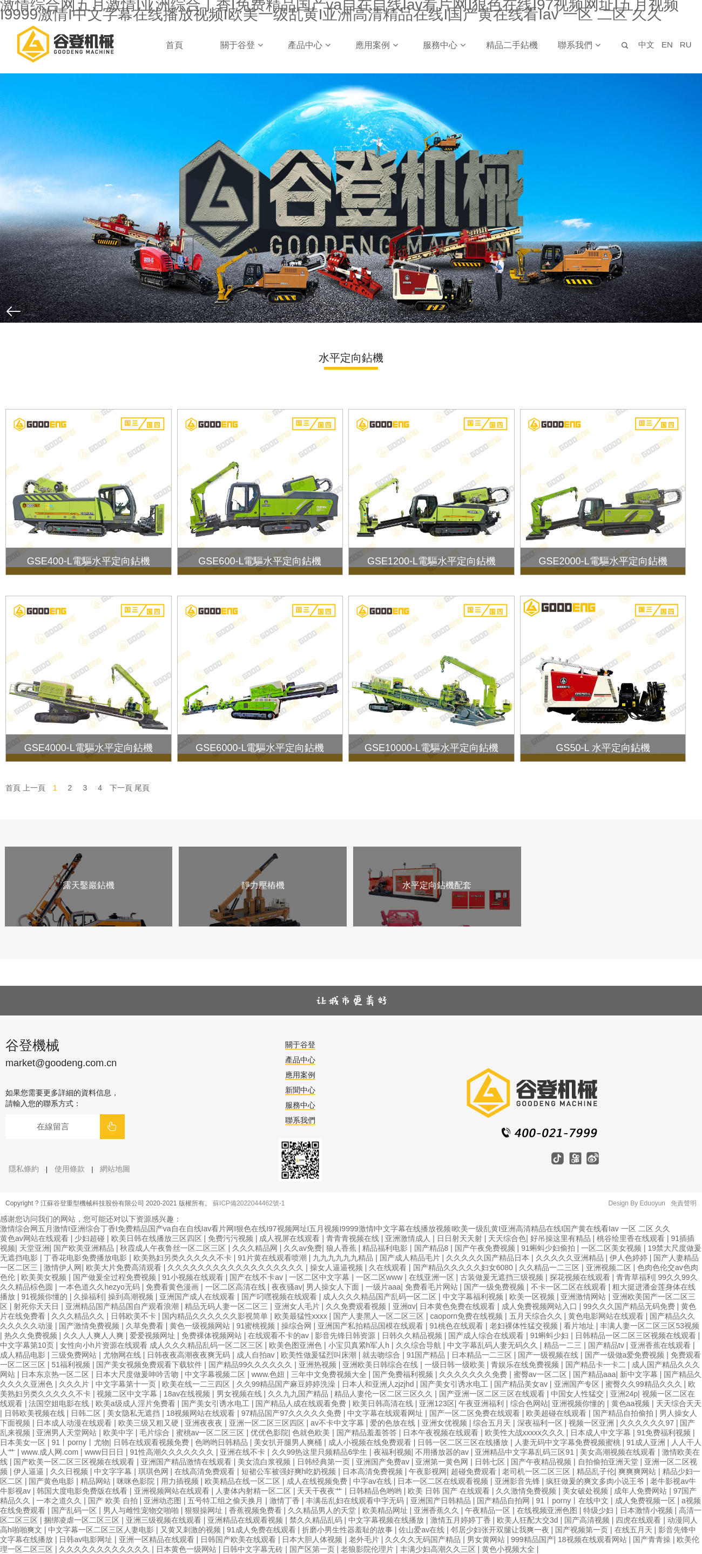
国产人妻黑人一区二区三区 (379, 1316)
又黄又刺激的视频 (191, 1529)
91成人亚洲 (646, 1442)
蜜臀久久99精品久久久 (644, 1384)
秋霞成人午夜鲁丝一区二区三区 (174, 1248)
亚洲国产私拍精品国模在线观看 (372, 1325)
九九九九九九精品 (344, 1257)
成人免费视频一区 (646, 1500)
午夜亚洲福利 (482, 1403)
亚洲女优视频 (445, 1423)
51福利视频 (71, 1364)
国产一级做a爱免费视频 (626, 1355)
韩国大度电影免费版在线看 (83, 1491)
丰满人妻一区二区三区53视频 (649, 1325)
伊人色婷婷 (630, 1257)
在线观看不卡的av (279, 1335)
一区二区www (380, 1277)
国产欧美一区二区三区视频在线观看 (75, 1461)
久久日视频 (70, 1471)
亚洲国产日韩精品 (441, 1500)
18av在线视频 (188, 1393)
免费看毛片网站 (432, 1287)
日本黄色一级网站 (187, 1549)
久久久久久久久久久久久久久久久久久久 (236, 1267)
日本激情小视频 (647, 1510)
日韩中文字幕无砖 (253, 1549)
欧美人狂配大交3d (528, 1520)
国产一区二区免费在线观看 (475, 1413)
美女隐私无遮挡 (134, 1413)
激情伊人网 (63, 1267)
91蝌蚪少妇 (550, 1335)
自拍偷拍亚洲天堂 (609, 1461)
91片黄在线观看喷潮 (273, 1257)
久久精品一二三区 (550, 1267)
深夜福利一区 (541, 1423)
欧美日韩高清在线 (384, 1403)
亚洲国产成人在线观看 (198, 1296)
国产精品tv (607, 1345)
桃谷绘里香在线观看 (632, 1238)
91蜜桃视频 (257, 1325)
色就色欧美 (312, 1432)
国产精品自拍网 (504, 1500)
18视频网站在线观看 (201, 1413)
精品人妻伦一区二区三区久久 (384, 1393)
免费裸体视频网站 (212, 1335)
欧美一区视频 (533, 1296)
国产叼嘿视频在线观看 (280, 1296)
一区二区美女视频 (612, 1248)
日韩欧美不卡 (134, 1316)
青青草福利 (635, 1277)
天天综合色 (507, 1238)
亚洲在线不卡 (243, 1452)
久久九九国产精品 (299, 1393)
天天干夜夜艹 (321, 1491)
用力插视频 (181, 1481)
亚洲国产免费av (383, 1461)
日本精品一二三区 (482, 1355)
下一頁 (121, 787)
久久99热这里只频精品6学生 (320, 1452)
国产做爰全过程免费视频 (115, 1277)
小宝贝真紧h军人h (360, 1345)
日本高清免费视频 (373, 1471)
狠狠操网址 (205, 1510)
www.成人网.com (50, 1452)
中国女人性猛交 (578, 1393)
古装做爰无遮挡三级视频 (502, 1277)
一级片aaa (383, 1287)
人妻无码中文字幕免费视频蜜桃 (569, 1442)
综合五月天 (493, 1423)
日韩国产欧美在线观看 (239, 1539)
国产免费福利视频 (404, 1374)
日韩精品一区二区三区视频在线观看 (636, 1335)
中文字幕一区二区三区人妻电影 (102, 1529)
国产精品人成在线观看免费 (301, 1403)
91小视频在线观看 (193, 1277)
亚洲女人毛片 (298, 1306)
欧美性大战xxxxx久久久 (525, 1432)
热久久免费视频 (31, 1335)
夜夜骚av (287, 1287)
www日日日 (105, 1452)
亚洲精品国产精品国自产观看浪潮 (123, 1306)
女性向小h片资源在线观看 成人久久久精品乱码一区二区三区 (162, 1345)
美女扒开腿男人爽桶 (289, 1442)
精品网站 (96, 1481)
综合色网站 (529, 1403)
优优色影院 (269, 1432)
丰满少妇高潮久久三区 (439, 1549)
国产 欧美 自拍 (114, 1500)
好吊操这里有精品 (561, 1238)
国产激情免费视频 (90, 1325)
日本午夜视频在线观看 (442, 1432)
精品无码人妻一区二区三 (227, 1306)
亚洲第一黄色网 (442, 1461)
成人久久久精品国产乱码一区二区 (380, 1296)
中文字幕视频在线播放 (387, 1520)
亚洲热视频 (319, 1364)
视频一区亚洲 (592, 1423)
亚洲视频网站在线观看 (173, 1491)
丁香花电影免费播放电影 (86, 1257)
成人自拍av (257, 1355)
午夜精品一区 (488, 1510)
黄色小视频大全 (509, 1549)
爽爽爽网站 (638, 1471)
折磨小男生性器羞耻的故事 (348, 1529)
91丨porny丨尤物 (80, 1442)
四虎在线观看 (639, 1520)
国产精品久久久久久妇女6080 (464, 1267)
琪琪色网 (154, 1471)
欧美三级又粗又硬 (149, 1423)
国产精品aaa (594, 1374)
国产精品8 (432, 1248)
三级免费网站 (75, 1355)
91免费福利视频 (665, 1432)
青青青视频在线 (353, 1238)
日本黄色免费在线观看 (458, 1306)
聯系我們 (579, 45)
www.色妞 (269, 1374)
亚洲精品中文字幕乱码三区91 (525, 1452)
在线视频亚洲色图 (548, 1510)
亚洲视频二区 (609, 1267)
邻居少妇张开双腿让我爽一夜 (501, 1529)
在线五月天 (634, 1529)
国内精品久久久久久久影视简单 (216, 1316)
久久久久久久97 (648, 1423)
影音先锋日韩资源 (346, 1335)
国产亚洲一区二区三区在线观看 (493, 1393)
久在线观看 (389, 1267)
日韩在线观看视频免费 (152, 1442)
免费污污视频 (231, 1238)
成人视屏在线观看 (290, 1238)
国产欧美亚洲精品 (84, 1248)
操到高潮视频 (132, 1296)
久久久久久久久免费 (474, 1374)
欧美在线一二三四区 (197, 1384)
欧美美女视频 (45, 1277)
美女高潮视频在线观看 (619, 1452)
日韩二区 (87, 1413)
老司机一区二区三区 (537, 1471)
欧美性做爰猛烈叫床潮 (320, 1355)
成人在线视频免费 (318, 1481)
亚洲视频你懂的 (579, 1403)
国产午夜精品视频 (542, 1461)
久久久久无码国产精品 (424, 1539)
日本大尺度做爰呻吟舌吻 (138, 1374)
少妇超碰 (91, 1238)
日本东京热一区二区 (56, 1374)
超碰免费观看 (474, 1471)
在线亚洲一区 (432, 1277)
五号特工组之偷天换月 (226, 1500)
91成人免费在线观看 (262, 1529)
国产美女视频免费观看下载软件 (150, 1364)
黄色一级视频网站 (201, 1325)
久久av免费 (303, 1248)
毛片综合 (155, 1432)
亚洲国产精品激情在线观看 (187, 1461)
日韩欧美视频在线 (35, 1413)
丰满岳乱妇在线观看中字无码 (356, 1500)
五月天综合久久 (536, 1316)
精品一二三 (564, 1345)
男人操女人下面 (333, 1287)
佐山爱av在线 (423, 1529)
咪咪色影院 (137, 1481)
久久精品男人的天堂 (323, 1510)
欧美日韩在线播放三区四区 (157, 1238)
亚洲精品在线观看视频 (246, 1520)
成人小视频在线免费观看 (371, 1442)
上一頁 (34, 787)
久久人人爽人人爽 (94, 1335)
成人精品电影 (24, 1355)
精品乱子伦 (596, 1471)
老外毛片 (365, 1539)
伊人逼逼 (30, 1471)
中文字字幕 (114, 1471)
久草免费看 (146, 1325)
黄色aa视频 (631, 1403)
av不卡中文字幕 (338, 1423)
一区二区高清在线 (236, 1287)
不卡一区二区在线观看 (570, 1287)
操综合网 (297, 1325)
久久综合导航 (419, 1345)
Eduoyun (652, 1203)
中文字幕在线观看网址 (386, 1413)
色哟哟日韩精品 (222, 1442)
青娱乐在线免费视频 (526, 1364)
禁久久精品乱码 (317, 1520)
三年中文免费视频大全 (330, 1374)
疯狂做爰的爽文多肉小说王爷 (596, 1481)
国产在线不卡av (257, 1277)
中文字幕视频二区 (216, 1374)
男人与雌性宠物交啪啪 (142, 1510)
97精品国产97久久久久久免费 (292, 1413)
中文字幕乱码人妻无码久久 (493, 1345)
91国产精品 (427, 1355)
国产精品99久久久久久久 (251, 1364)
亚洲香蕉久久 (437, 1510)
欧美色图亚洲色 (296, 1345)
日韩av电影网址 (86, 1539)
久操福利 (88, 1296)
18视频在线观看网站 (593, 1539)
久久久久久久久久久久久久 (105, 1549)
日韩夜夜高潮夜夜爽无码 (189, 1355)
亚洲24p (624, 1393)
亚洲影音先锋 (518, 1481)
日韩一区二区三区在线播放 (463, 1442)
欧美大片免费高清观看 (125, 1267)
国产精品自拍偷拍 (624, 1413)
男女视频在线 (240, 1393)
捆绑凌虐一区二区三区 (83, 1520)
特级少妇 (599, 1510)
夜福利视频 (392, 1452)
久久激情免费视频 (527, 1491)
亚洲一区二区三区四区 (268, 1423)
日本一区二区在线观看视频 (443, 1481)
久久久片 (75, 1384)
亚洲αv (404, 1306)
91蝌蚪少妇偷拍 (549, 1248)
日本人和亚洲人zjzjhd (379, 1384)
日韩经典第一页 (324, 1461)
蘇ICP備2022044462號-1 (249, 1203)
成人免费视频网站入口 (540, 1306)
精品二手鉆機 (512, 45)
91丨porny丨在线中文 (573, 1500)
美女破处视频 (586, 1491)
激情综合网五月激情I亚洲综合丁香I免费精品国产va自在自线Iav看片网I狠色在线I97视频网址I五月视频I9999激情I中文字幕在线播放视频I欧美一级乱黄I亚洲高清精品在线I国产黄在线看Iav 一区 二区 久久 (335, 1228)
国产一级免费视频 (495, 1287)
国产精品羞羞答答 (367, 1432)
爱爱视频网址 (153, 1335)
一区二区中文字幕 (320, 1277)
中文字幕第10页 (28, 1345)
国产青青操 (653, 1539)
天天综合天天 (678, 1403)
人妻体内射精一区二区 (254, 1491)
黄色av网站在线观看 (35, 1238)
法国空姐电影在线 (60, 1403)
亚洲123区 (436, 1403)
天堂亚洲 (34, 1248)
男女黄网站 (487, 1539)
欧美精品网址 (386, 1510)
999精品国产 (532, 1539)
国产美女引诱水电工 (455, 1384)
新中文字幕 (640, 1374)
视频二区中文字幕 (128, 1393)
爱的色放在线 (393, 1423)
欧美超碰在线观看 (557, 1413)
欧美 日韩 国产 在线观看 (450, 1491)
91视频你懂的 (45, 1296)
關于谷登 (241, 45)
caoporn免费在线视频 (467, 1316)
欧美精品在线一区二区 (243, 1481)
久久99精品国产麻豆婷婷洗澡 (287, 1384)
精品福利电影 (386, 1248)
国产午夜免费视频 (486, 1248)
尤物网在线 (123, 1355)
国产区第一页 (313, 1549)
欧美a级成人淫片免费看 (137, 1403)
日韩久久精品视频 (413, 1335)
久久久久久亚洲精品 (571, 1257)
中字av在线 (373, 1481)
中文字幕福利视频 (474, 1296)
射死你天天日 (37, 1306)
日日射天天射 (460, 1238)
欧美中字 (119, 1432)
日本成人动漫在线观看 (75, 1423)
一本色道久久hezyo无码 (100, 1287)
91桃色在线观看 (457, 1325)
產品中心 (309, 45)
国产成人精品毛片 (411, 1257)
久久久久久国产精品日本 (488, 1257)
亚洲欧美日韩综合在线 (381, 1364)
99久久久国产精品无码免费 (630, 1306)
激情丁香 (285, 1500)
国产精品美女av (522, 1384)
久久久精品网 (256, 1248)
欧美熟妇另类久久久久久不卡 (183, 1257)
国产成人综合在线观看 (487, 1335)
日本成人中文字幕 (601, 1432)
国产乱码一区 (75, 1510)
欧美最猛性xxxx (301, 1316)
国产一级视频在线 (549, 1355)
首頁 (174, 45)
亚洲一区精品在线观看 (158, 1539)
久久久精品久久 (78, 1316)
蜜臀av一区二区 (541, 1374)
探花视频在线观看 (581, 1277)
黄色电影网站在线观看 (607, 1316)
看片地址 (580, 1325)
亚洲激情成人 (409, 1238)
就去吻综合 (382, 1355)
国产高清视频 (588, 1520)
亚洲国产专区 (578, 1384)
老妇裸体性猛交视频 (525, 1325)
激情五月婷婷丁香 (461, 1520)
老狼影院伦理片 (368, 1549)
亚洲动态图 (164, 1500)
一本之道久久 (60, 1500)
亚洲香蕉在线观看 (661, 1345)
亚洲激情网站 (584, 1296)
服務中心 (444, 45)
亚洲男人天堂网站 (67, 1432)
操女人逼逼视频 (337, 1267)
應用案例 (376, 45)
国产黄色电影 (52, 1481)
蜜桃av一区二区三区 (211, 1432)
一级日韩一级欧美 (455, 1364)
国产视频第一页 (582, 1529)
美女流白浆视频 (265, 1461)
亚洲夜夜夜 (205, 1423)
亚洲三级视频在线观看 (165, 1520)
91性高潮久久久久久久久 (172, 1452)
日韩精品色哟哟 (376, 1491)
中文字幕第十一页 (127, 1384)
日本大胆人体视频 (313, 1539)
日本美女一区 (24, 1442)
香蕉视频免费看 (256, 1510)
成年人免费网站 (641, 1491)
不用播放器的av (443, 1452)
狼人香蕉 (342, 1248)
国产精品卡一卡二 (596, 1364)
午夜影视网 (428, 1471)
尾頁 (142, 787)
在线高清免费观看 (205, 1471)
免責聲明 (684, 1203)
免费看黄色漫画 (173, 1287)
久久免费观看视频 (357, 1306)
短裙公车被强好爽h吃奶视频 (290, 1471)
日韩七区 (491, 1461)
